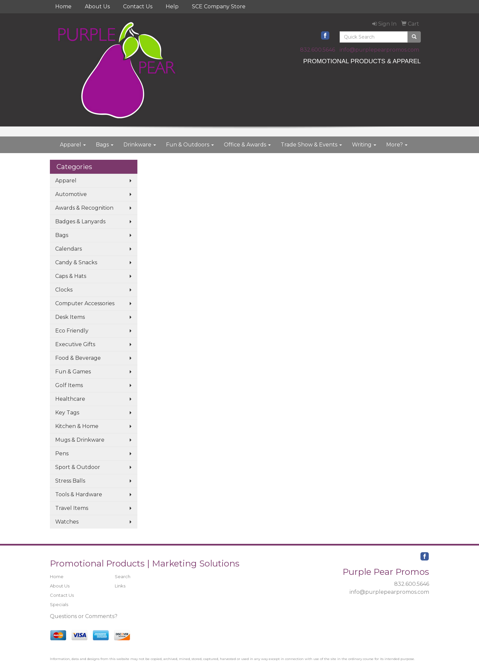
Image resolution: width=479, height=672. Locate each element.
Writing (364, 144)
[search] (414, 37)
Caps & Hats (70, 276)
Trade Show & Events (311, 144)
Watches (67, 522)
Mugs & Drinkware (79, 440)
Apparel (73, 144)
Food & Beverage (78, 358)
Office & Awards (247, 144)
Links (120, 585)
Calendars (68, 249)
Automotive (71, 194)
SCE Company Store (218, 6)
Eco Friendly (71, 331)
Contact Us (137, 6)
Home (63, 6)
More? (396, 144)
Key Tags (67, 412)
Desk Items (70, 317)
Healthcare (70, 399)
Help (172, 6)
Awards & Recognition (84, 208)
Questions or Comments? (83, 616)
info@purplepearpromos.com (379, 50)
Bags (104, 144)
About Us (97, 6)
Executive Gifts (75, 344)
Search (122, 576)
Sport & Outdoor (77, 467)
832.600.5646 (317, 50)
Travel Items (71, 508)
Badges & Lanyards (80, 221)
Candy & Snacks (76, 262)
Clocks (64, 290)
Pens (62, 453)
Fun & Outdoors (190, 144)
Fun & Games (73, 371)
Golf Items (69, 385)
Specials (59, 604)
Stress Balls (70, 481)
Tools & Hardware (78, 494)
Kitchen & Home (76, 426)
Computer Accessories (84, 303)
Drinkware (139, 144)
